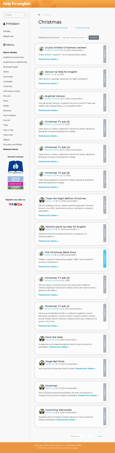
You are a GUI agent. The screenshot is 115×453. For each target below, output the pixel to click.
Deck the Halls (54, 337)
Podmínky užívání (45, 448)
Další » (101, 436)
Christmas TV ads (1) (57, 306)
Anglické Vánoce (55, 96)
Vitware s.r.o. (59, 445)
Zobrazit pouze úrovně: (48, 37)
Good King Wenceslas (58, 409)
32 (78, 229)
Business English (10, 67)
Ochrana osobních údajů (66, 448)
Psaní (5, 101)
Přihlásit (6, 31)
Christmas (7, 86)
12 (83, 50)
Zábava (6, 140)
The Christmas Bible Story (60, 252)
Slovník (6, 120)
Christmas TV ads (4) (57, 147)
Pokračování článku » (49, 59)
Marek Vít (49, 74)
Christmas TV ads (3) (57, 172)
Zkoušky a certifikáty (12, 144)
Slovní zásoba (9, 115)
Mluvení (7, 96)
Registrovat (8, 36)
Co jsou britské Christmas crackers (65, 47)
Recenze (7, 111)
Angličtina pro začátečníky (15, 62)
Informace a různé (11, 91)
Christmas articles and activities (54, 28)
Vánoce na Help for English (61, 71)
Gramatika (7, 81)
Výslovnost (8, 135)
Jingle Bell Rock (54, 361)
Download (8, 77)
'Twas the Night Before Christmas (65, 198)
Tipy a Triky (8, 130)
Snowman (51, 385)
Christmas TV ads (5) (57, 121)
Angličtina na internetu (13, 57)
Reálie (6, 106)
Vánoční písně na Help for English (65, 226)
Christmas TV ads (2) (57, 277)
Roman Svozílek (52, 50)
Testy (5, 125)
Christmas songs (82, 28)
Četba (6, 72)
